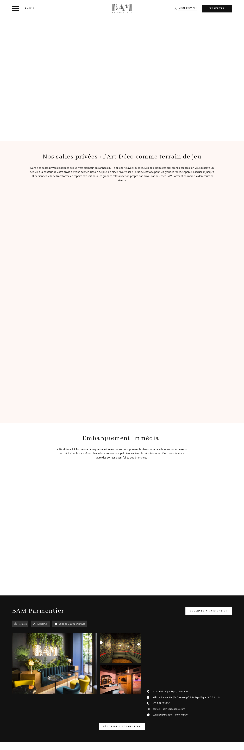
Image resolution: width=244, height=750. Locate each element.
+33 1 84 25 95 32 (161, 703)
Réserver (217, 8)
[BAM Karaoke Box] (122, 8)
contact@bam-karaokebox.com (169, 708)
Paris (30, 8)
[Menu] (15, 8)
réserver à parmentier (209, 610)
